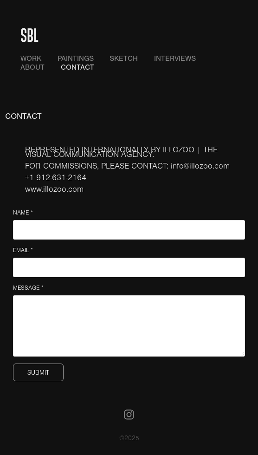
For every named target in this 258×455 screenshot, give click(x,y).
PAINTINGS (76, 58)
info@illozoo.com (200, 166)
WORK (30, 58)
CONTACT (77, 67)
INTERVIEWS (175, 58)
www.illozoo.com (54, 189)
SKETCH (124, 58)
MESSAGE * (28, 288)
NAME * (23, 212)
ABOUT (32, 67)
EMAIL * (23, 250)
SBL (29, 34)
